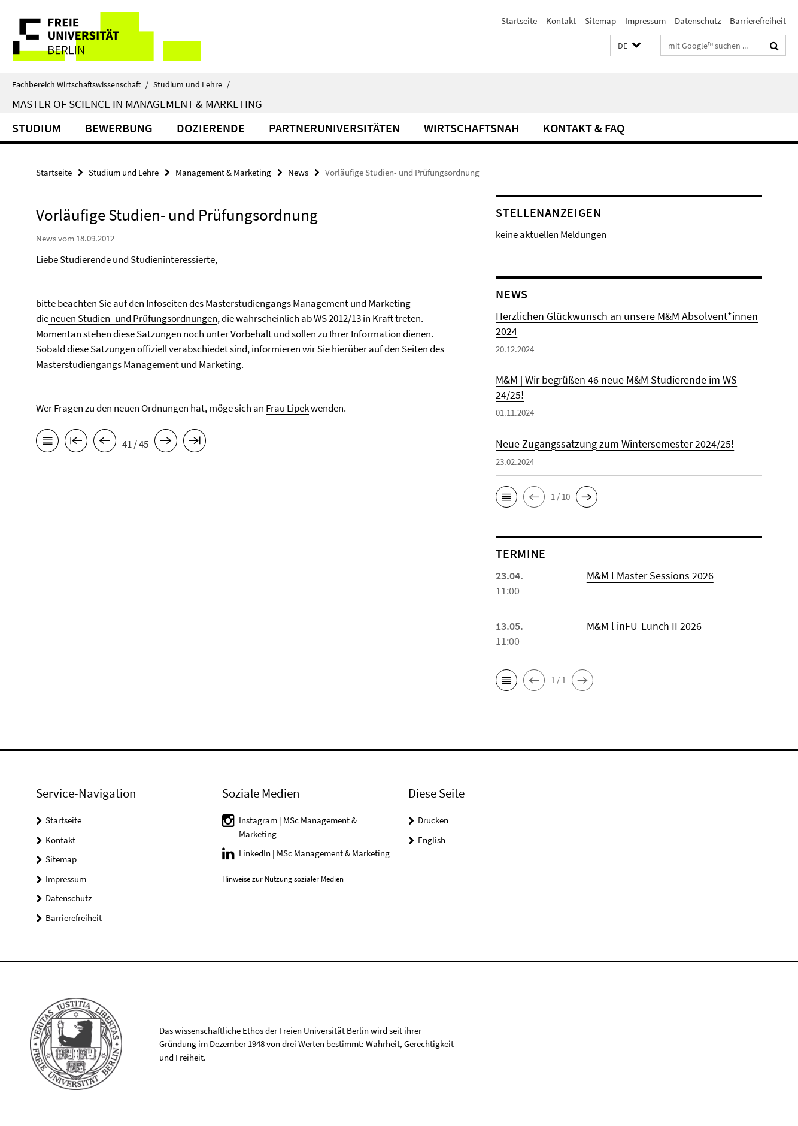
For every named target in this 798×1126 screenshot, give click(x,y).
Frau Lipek (287, 408)
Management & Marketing (223, 172)
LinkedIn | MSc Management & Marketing (314, 853)
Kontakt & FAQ (583, 127)
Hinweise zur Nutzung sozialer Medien (283, 879)
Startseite (519, 20)
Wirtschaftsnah (471, 127)
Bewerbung (119, 127)
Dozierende (211, 127)
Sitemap (600, 20)
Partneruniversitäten (334, 127)
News (298, 172)
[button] (629, 46)
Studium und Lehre (191, 84)
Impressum (645, 20)
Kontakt (561, 20)
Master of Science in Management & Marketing (137, 103)
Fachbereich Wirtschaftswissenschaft (80, 84)
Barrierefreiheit (758, 20)
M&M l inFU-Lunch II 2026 (644, 626)
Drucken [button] (433, 820)
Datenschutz (698, 20)
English (431, 840)
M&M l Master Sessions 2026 (650, 575)
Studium (36, 127)
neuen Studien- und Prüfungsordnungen (132, 318)
